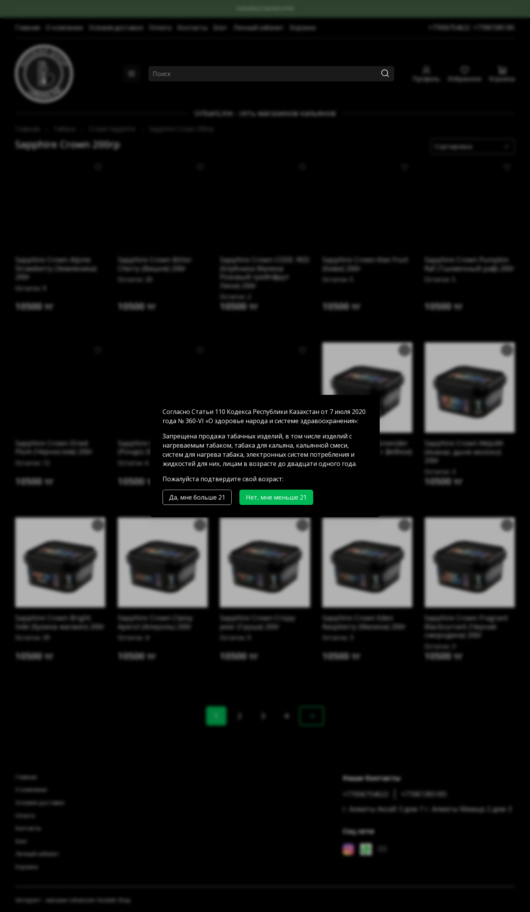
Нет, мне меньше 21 (276, 497)
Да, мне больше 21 (197, 497)
